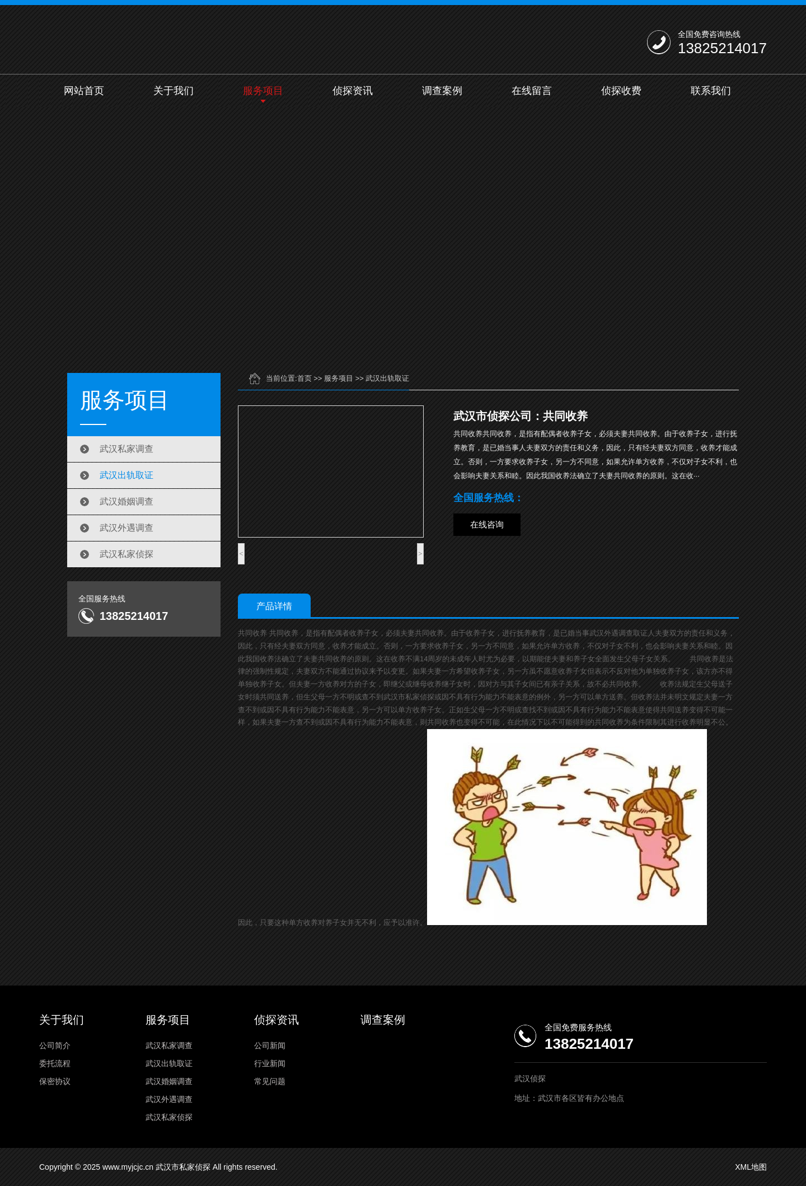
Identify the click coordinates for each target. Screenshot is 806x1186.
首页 (304, 378)
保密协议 (55, 1081)
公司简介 (55, 1045)
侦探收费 (621, 90)
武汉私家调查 (126, 449)
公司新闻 (269, 1045)
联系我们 (711, 90)
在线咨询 (487, 524)
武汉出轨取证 (126, 475)
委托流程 (55, 1063)
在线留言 (532, 90)
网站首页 (84, 90)
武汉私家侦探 (126, 554)
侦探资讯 (352, 90)
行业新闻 (269, 1063)
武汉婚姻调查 (126, 501)
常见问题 (269, 1081)
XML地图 (751, 1166)
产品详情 (274, 606)
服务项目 (263, 90)
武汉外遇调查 (126, 528)
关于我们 (173, 90)
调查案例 (442, 90)
